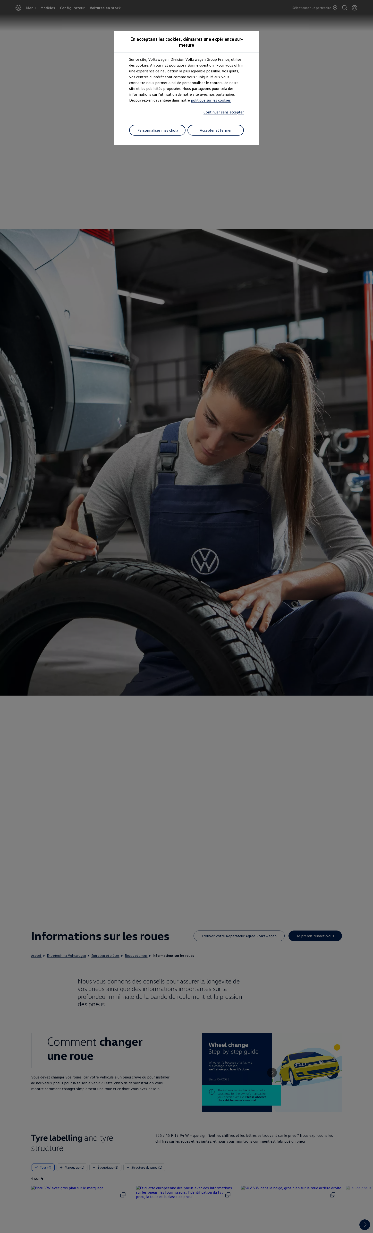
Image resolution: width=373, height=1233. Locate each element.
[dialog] (186, 616)
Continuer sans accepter (223, 112)
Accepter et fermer (216, 130)
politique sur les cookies (211, 100)
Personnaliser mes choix (157, 130)
